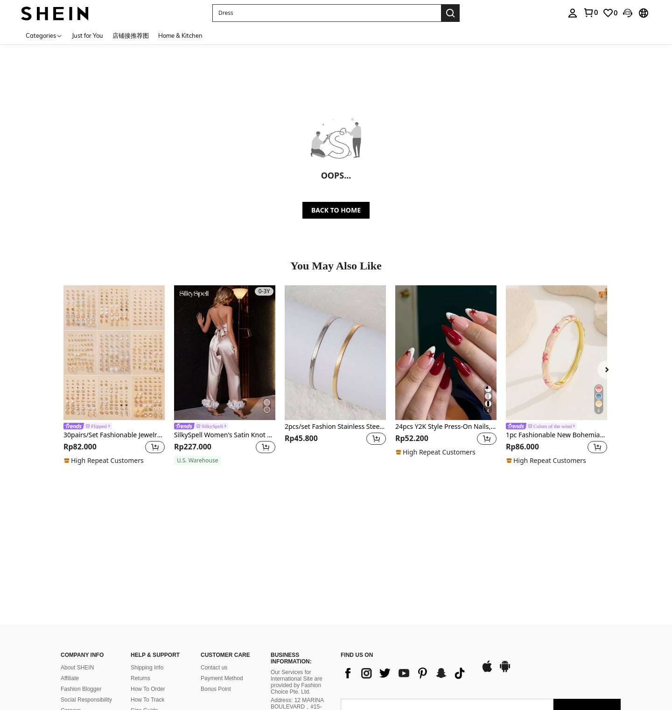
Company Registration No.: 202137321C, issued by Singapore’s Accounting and (298, 654)
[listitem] (114, 375)
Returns (140, 587)
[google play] (504, 580)
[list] (406, 582)
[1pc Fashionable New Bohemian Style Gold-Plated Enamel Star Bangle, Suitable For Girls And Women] (556, 352)
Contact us (214, 576)
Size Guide (144, 619)
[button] (326, 13)
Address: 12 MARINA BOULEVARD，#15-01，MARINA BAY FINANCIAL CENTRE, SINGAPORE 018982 (298, 622)
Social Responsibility (86, 609)
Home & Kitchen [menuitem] (180, 35)
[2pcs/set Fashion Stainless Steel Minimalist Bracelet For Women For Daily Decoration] (335, 352)
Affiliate (70, 587)
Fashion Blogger (81, 598)
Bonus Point (216, 598)
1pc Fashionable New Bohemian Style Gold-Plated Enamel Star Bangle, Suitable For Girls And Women (556, 435)
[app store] (487, 580)
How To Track (147, 609)
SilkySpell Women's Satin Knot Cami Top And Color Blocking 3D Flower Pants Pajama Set (224, 435)
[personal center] (572, 13)
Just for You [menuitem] (87, 35)
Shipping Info (147, 576)
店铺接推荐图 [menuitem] (130, 35)
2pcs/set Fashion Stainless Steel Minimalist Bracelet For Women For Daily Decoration (335, 427)
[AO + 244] (359, 642)
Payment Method (222, 587)
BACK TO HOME (336, 210)
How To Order (148, 598)
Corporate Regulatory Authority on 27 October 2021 (300, 678)
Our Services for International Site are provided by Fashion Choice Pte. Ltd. (296, 591)
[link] (590, 12)
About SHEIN (77, 576)
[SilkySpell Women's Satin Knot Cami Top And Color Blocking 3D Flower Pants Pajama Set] (224, 352)
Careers (71, 619)
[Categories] (44, 35)
